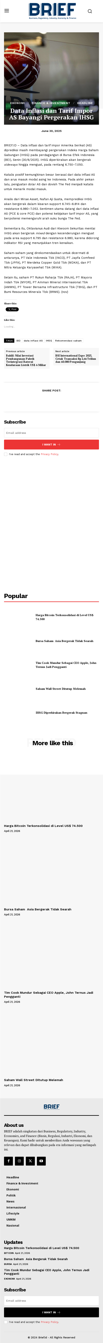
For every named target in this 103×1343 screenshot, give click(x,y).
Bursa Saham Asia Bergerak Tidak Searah (64, 641)
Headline (85, 103)
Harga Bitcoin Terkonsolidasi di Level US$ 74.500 (43, 826)
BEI (19, 340)
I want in (51, 444)
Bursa (8, 1264)
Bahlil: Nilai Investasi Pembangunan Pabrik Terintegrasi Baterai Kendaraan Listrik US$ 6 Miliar (26, 360)
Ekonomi (17, 103)
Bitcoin (9, 1253)
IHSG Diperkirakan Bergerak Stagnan (61, 712)
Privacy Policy (49, 454)
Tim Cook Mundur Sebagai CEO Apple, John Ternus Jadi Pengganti (66, 665)
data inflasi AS (33, 340)
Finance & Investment (51, 103)
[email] (51, 433)
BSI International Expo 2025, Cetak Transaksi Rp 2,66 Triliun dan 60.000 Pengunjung (75, 359)
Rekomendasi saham (68, 340)
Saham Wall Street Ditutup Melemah (61, 689)
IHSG (49, 340)
